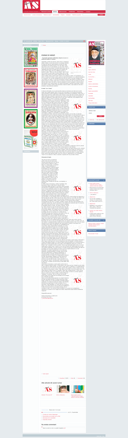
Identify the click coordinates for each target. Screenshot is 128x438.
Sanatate (68, 14)
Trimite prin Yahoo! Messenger (50, 414)
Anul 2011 (41, 41)
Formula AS (28, 41)
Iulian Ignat (45, 373)
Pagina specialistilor (93, 91)
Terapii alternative (92, 102)
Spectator (90, 95)
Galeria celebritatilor (93, 83)
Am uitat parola (100, 119)
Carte (89, 74)
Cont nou (92, 119)
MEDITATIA (92, 197)
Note (73, 378)
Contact (88, 11)
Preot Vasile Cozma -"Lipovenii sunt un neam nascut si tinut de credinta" (78, 391)
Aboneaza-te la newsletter (49, 417)
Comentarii (81, 378)
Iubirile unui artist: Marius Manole (96, 211)
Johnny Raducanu (63, 390)
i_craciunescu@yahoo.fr (47, 298)
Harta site (99, 436)
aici (64, 428)
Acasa (56, 41)
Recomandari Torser (93, 233)
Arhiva (55, 11)
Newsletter (80, 11)
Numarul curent (46, 11)
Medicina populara (76, 14)
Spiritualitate (56, 14)
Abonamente (63, 11)
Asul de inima (27, 14)
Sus (103, 436)
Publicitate (72, 11)
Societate (90, 93)
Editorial (90, 79)
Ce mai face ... (92, 76)
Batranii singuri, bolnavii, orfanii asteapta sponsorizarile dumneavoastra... (96, 225)
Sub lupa (90, 100)
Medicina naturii (47, 14)
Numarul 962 (50, 41)
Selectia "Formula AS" (48, 390)
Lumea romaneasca (37, 14)
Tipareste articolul (47, 419)
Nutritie (90, 88)
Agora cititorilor (92, 69)
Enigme (62, 14)
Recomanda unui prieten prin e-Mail (51, 416)
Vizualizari (64, 378)
